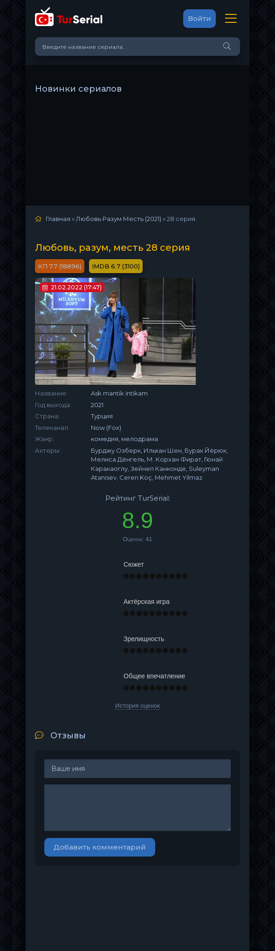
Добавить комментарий (100, 847)
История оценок (137, 705)
